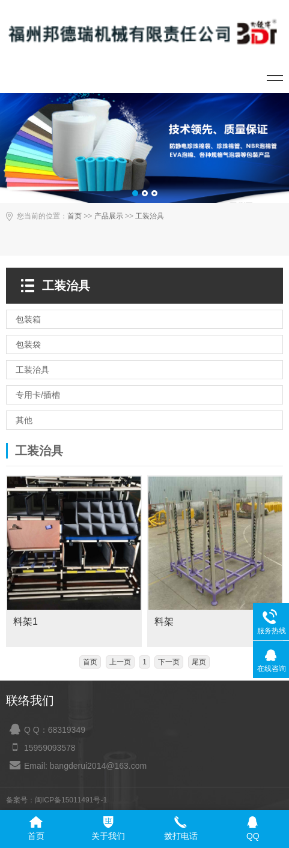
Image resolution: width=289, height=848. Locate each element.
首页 (74, 216)
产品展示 (108, 216)
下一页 (169, 662)
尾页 (199, 662)
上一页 (120, 662)
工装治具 (149, 216)
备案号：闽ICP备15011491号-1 (56, 800)
